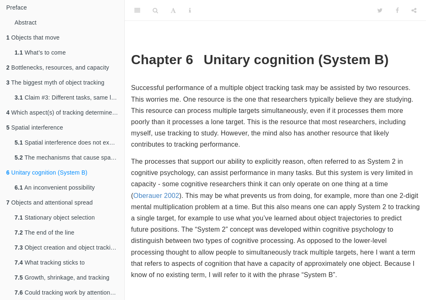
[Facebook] (397, 10)
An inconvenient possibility (55, 187)
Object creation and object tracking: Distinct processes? (69, 247)
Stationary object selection (55, 217)
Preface (16, 7)
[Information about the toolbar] (190, 10)
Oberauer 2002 (156, 195)
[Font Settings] (173, 10)
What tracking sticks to (50, 262)
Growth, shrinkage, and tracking (62, 277)
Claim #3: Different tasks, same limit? (69, 97)
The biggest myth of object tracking (55, 82)
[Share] (414, 10)
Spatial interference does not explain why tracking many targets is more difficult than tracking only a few (69, 142)
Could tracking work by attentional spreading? (69, 292)
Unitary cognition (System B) (46, 172)
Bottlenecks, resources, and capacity (57, 67)
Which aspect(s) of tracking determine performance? (65, 112)
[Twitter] (380, 10)
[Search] (155, 10)
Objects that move (32, 37)
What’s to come (40, 52)
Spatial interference (34, 127)
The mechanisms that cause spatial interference (69, 157)
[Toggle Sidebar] (137, 10)
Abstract (26, 22)
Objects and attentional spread (49, 202)
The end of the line (44, 232)
